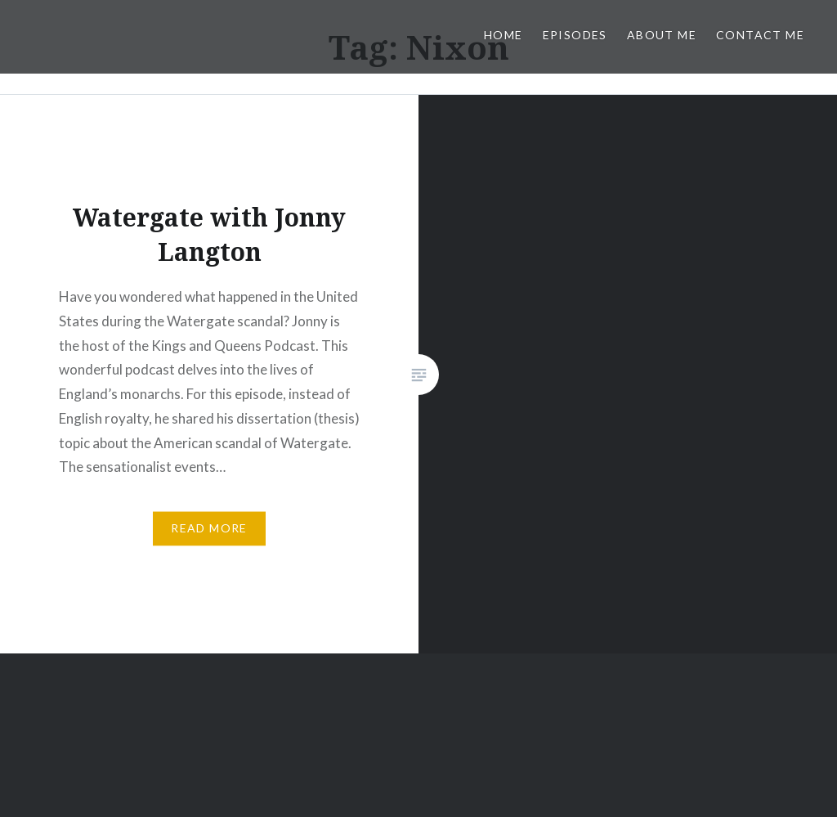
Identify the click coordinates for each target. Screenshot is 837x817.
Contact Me (760, 35)
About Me (661, 35)
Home (503, 35)
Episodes (575, 35)
